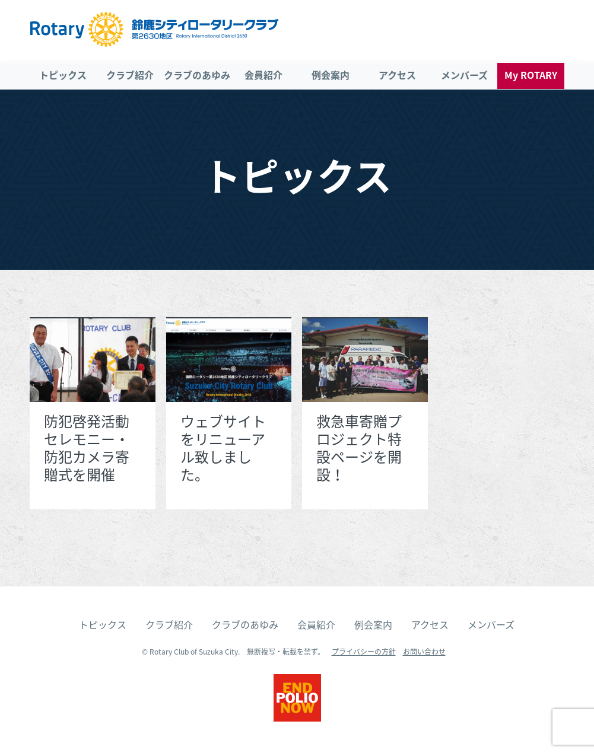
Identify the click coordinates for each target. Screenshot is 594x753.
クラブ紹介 (130, 75)
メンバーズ (464, 75)
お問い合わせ (424, 651)
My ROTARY (530, 75)
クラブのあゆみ (197, 75)
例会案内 (331, 75)
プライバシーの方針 (364, 651)
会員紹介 (263, 75)
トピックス (63, 75)
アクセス (397, 75)
